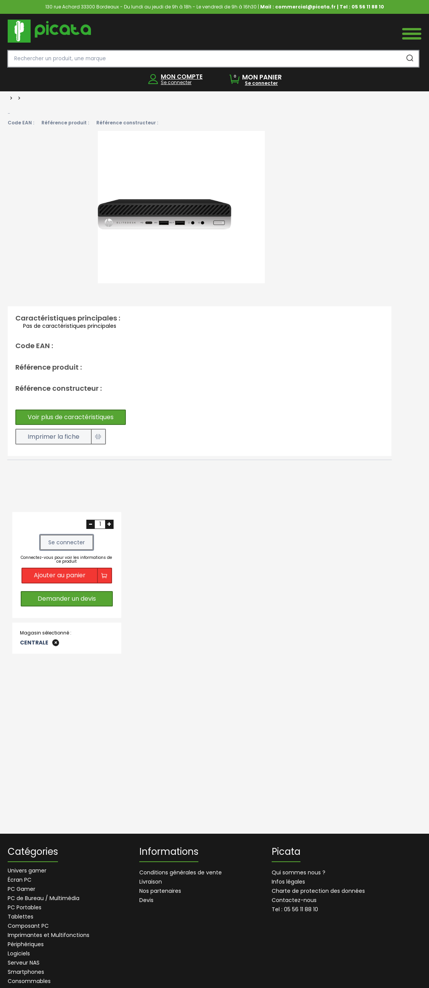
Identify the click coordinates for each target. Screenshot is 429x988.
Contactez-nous (294, 900)
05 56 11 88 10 (367, 6)
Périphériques (26, 944)
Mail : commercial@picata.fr (298, 6)
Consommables (29, 981)
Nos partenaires (160, 891)
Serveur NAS (24, 963)
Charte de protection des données (318, 891)
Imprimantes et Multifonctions (48, 935)
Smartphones (26, 972)
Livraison (150, 882)
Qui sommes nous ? (298, 872)
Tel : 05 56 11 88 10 (295, 909)
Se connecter (176, 82)
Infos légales (288, 882)
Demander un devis (67, 598)
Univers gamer (27, 870)
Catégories (33, 852)
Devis (146, 900)
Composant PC (28, 926)
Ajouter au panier (60, 575)
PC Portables (24, 907)
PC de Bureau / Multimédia (43, 898)
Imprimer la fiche (53, 436)
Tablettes (20, 916)
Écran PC (19, 880)
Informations (168, 852)
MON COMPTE (182, 77)
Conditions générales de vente (180, 872)
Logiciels (19, 953)
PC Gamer (21, 889)
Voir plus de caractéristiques (71, 417)
